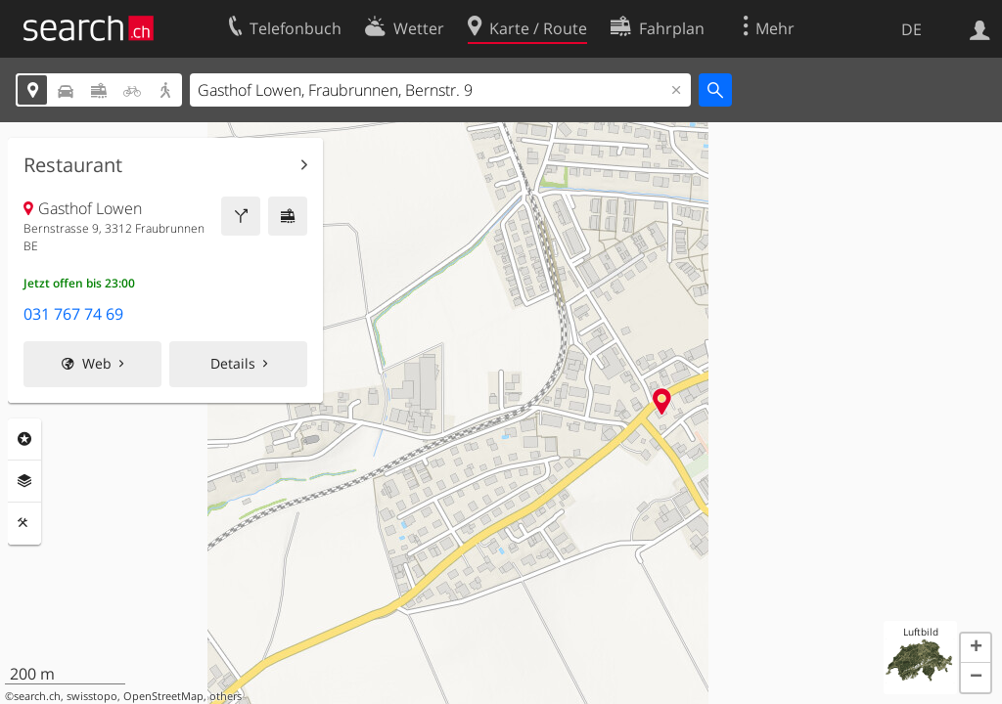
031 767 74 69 (73, 314)
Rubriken (24, 439)
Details (232, 363)
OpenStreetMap (163, 696)
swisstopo (92, 696)
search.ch (37, 696)
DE (911, 29)
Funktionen (24, 523)
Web (97, 363)
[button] (975, 648)
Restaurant (72, 165)
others (225, 696)
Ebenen (24, 481)
